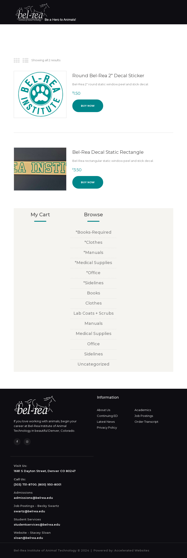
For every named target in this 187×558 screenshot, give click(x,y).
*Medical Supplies (93, 262)
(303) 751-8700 (25, 484)
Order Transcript (146, 421)
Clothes (93, 303)
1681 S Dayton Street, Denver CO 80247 (45, 471)
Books (93, 293)
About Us (103, 410)
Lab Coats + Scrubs (93, 313)
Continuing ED (107, 416)
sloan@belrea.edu (28, 538)
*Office (93, 272)
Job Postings (144, 416)
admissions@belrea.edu (33, 497)
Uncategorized (93, 364)
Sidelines (93, 354)
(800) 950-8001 (49, 484)
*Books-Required (93, 232)
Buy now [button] (88, 105)
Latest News (106, 421)
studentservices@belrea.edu (37, 524)
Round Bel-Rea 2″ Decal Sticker (108, 75)
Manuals (93, 323)
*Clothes (93, 242)
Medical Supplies (93, 333)
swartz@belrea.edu (29, 511)
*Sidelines (93, 282)
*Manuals (93, 252)
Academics (143, 410)
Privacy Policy (107, 427)
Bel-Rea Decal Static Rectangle (108, 152)
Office (93, 343)
